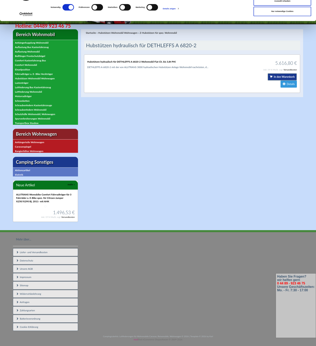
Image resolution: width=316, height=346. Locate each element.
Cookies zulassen (282, 9)
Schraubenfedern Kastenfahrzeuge (33, 105)
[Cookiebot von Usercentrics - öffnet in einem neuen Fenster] (26, 33)
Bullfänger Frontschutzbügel (30, 56)
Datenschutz (24, 260)
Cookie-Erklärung (27, 326)
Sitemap (22, 285)
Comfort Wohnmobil (26, 64)
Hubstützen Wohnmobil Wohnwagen (35, 78)
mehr (71, 184)
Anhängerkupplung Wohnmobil (31, 42)
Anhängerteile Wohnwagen (29, 142)
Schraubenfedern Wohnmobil (30, 109)
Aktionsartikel (22, 170)
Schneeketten (22, 100)
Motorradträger (23, 96)
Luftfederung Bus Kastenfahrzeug (33, 87)
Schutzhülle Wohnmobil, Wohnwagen (35, 114)
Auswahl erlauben (282, 20)
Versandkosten (68, 217)
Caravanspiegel (23, 146)
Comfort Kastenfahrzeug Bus (30, 60)
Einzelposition (22, 69)
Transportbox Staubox (26, 123)
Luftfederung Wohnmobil (28, 91)
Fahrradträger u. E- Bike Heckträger (34, 73)
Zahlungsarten (25, 310)
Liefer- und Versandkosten (32, 252)
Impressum (23, 277)
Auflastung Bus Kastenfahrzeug (32, 47)
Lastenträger (21, 82)
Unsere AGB (24, 268)
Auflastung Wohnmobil (27, 51)
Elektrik (19, 174)
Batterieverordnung (28, 318)
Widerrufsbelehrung (28, 293)
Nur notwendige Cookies (282, 30)
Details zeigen (169, 28)
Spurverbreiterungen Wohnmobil (32, 118)
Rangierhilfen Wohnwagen (29, 151)
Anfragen (22, 302)
